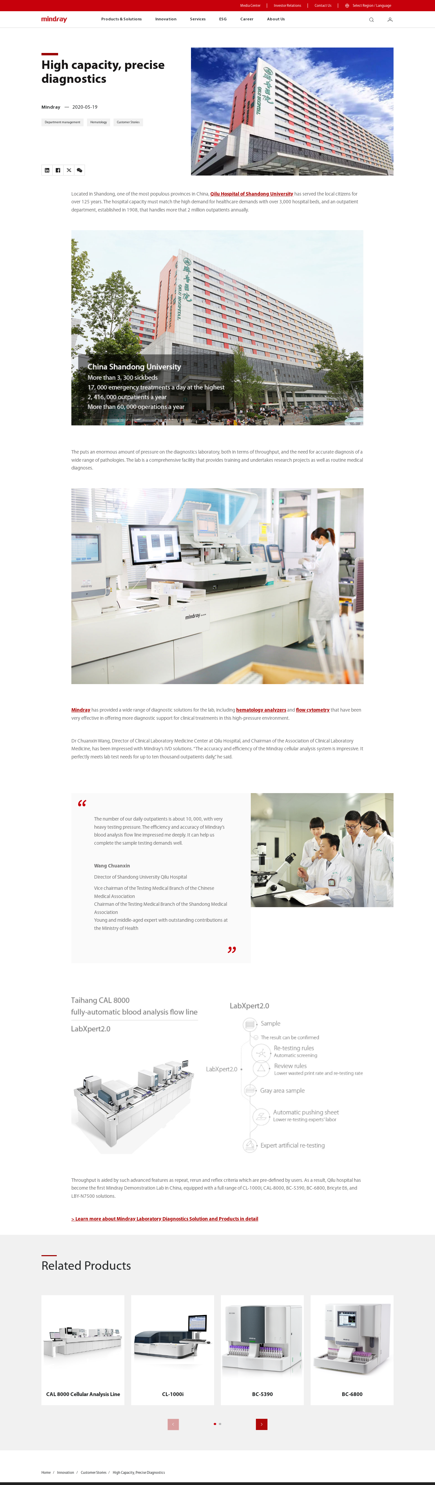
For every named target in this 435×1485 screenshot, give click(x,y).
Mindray (80, 710)
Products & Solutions (121, 19)
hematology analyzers (261, 710)
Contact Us (323, 6)
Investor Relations (287, 6)
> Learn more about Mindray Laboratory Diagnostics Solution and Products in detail (164, 1219)
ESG (223, 19)
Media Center (250, 6)
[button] (215, 1424)
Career (247, 19)
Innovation (165, 19)
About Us (276, 19)
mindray (54, 19)
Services (198, 19)
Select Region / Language (372, 6)
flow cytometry (313, 710)
